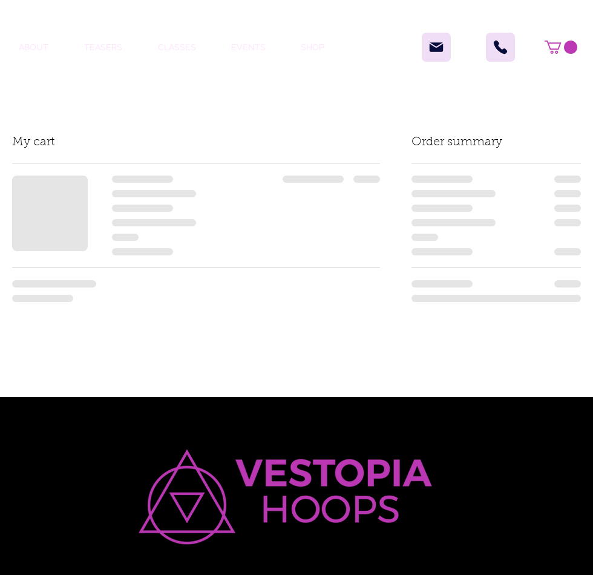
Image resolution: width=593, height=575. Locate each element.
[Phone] (500, 47)
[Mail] (436, 47)
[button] (561, 47)
